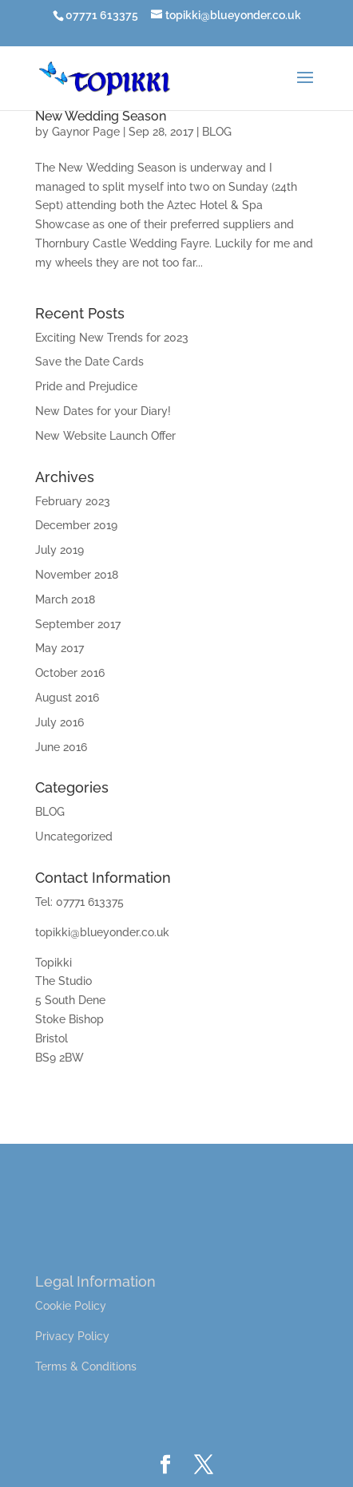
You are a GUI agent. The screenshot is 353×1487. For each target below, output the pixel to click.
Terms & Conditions (86, 1366)
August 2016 (67, 697)
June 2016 (61, 747)
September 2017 (78, 624)
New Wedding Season (100, 116)
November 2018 (76, 574)
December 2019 (76, 525)
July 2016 (59, 722)
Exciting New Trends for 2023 (111, 337)
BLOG (217, 131)
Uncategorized (74, 836)
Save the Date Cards (89, 361)
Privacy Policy (72, 1336)
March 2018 (65, 599)
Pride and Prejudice (86, 386)
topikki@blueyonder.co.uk (102, 932)
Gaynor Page (86, 131)
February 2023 (72, 501)
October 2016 (70, 672)
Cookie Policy (70, 1305)
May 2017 (59, 648)
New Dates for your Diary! (103, 411)
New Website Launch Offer (105, 435)
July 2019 (59, 550)
